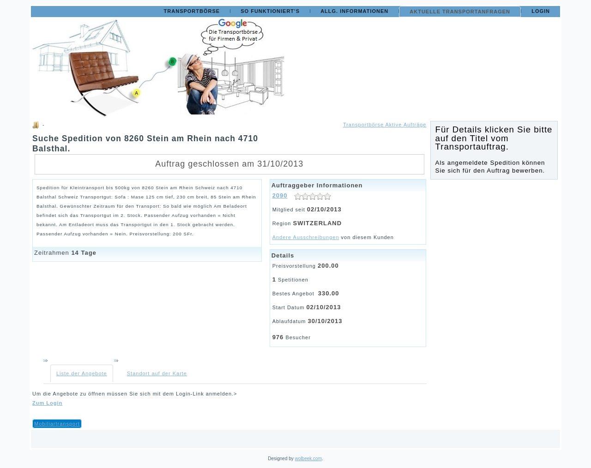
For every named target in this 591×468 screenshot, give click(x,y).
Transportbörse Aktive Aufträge (385, 124)
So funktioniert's (270, 11)
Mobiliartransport (57, 423)
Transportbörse (192, 11)
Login (540, 11)
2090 (280, 195)
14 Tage (83, 252)
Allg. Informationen (354, 11)
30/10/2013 (325, 321)
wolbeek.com (308, 458)
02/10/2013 (324, 209)
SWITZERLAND (317, 223)
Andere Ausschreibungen (305, 237)
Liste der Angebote (81, 373)
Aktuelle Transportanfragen (460, 11)
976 (278, 337)
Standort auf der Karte (157, 373)
